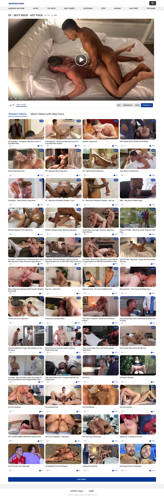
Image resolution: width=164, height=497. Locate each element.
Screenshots (127, 105)
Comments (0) (147, 105)
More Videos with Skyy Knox (47, 114)
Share (137, 105)
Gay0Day (117, 8)
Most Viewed (69, 8)
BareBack (16, 3)
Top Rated (51, 8)
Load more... (82, 479)
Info (118, 105)
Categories (87, 8)
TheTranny (150, 8)
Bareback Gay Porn (16, 8)
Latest (36, 8)
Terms (91, 491)
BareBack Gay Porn (79, 495)
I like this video (10, 105)
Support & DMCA (76, 491)
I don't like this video (13, 105)
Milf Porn (134, 8)
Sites (103, 8)
